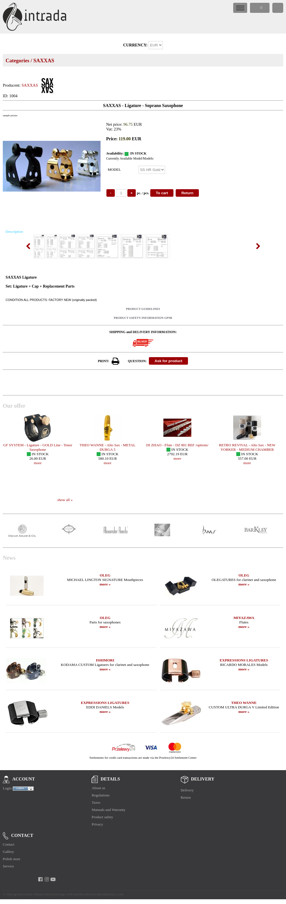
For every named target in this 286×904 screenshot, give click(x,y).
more (37, 463)
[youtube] (53, 879)
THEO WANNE (244, 703)
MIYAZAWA (243, 618)
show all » (65, 500)
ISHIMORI (105, 660)
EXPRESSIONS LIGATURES (244, 660)
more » (104, 584)
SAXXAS (43, 60)
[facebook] (40, 879)
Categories (17, 60)
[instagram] (47, 879)
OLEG (105, 575)
